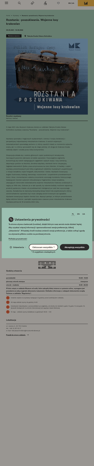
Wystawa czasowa (14, 36)
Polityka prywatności (18, 238)
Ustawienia (18, 247)
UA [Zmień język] (83, 214)
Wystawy (16, 15)
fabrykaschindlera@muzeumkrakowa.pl (26, 330)
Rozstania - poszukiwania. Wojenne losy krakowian (38, 16)
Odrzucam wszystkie (43, 247)
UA (73, 3)
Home (8, 15)
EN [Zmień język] (78, 214)
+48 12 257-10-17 (15, 328)
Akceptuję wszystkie (74, 247)
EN (69, 3)
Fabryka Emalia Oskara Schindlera (39, 36)
